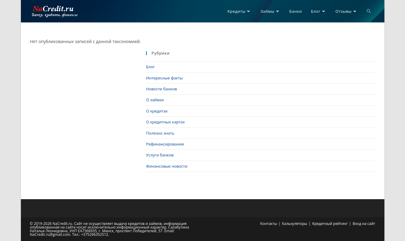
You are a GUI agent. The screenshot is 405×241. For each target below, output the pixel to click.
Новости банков (161, 89)
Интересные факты (164, 78)
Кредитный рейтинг (330, 223)
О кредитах (157, 111)
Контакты (268, 223)
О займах (155, 99)
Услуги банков (160, 155)
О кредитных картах (165, 122)
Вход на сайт (364, 223)
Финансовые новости (166, 166)
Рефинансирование (165, 144)
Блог (150, 66)
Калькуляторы (294, 223)
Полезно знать (160, 133)
